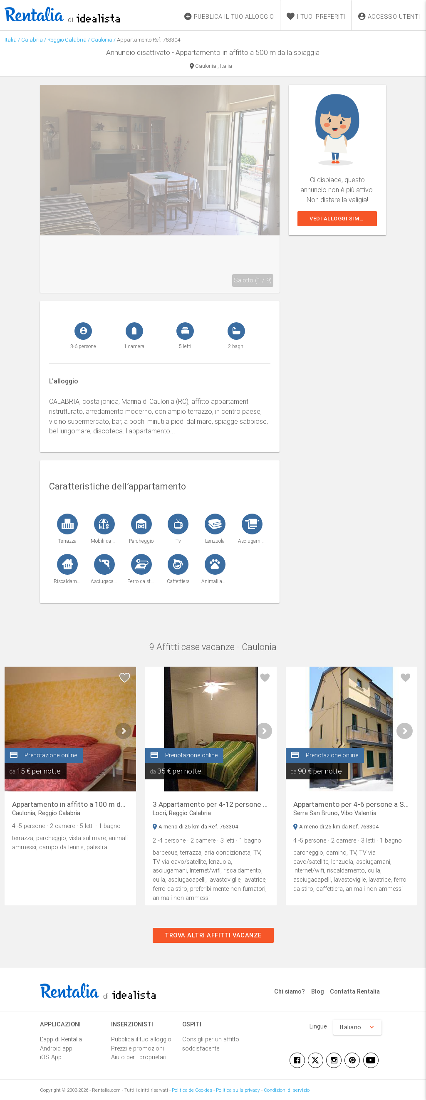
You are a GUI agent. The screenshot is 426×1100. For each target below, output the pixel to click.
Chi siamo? (289, 991)
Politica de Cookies (192, 1090)
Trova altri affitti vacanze (213, 935)
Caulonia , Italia (211, 67)
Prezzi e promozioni (137, 1048)
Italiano (357, 1027)
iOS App (51, 1057)
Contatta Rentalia (355, 991)
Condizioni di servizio (287, 1090)
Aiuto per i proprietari (138, 1057)
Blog (317, 991)
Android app (56, 1048)
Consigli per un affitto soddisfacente (210, 1043)
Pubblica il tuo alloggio (141, 1039)
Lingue (318, 1026)
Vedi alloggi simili (338, 218)
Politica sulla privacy (238, 1090)
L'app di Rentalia (61, 1039)
